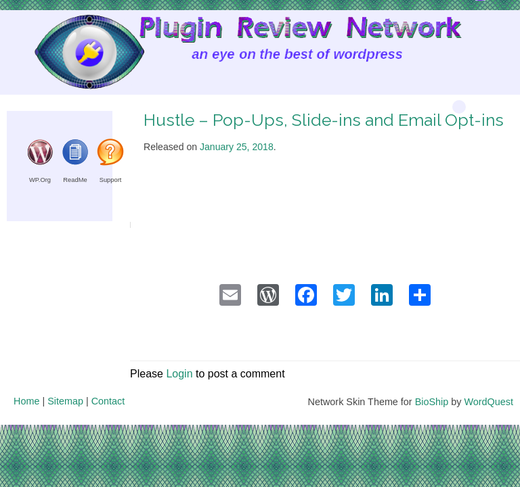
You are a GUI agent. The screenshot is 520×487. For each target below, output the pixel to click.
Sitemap (65, 401)
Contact (108, 401)
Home (26, 401)
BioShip (432, 401)
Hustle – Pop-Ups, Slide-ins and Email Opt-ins (324, 120)
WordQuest (488, 401)
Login (179, 373)
